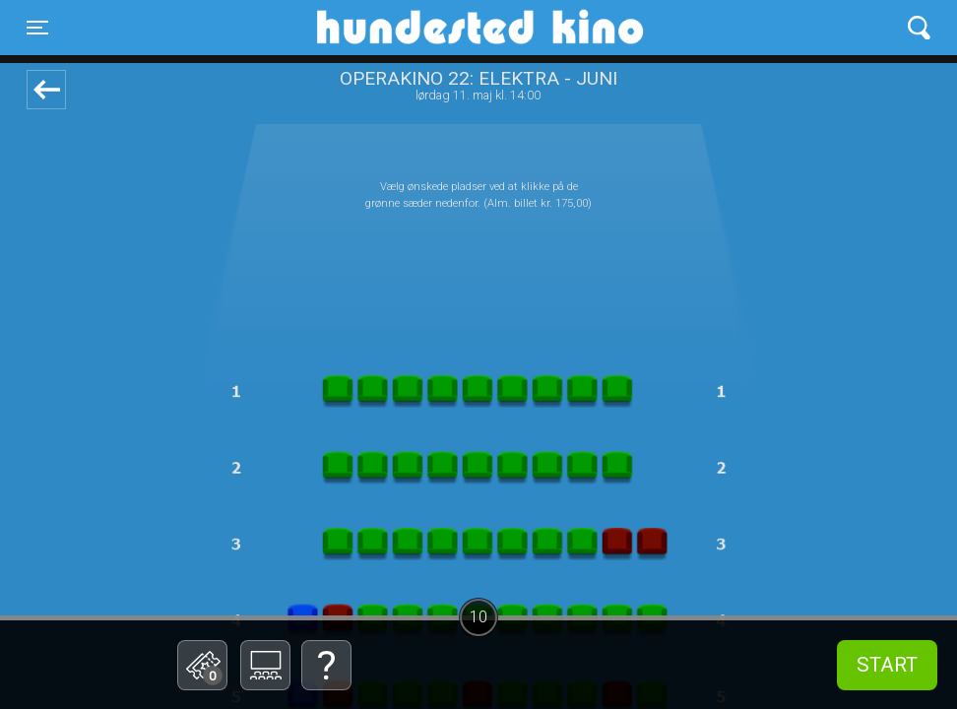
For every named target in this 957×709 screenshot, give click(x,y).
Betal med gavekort (167, 566)
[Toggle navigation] (37, 27)
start (887, 665)
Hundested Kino (385, 27)
